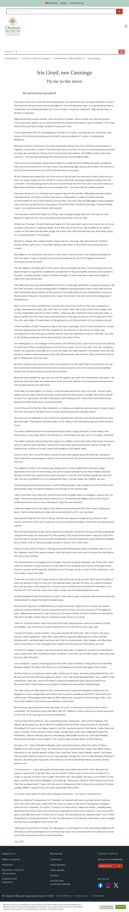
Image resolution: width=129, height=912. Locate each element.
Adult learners (58, 864)
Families (54, 875)
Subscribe (106, 865)
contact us (76, 3)
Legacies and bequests (9, 880)
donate (53, 3)
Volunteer (7, 864)
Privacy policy (81, 896)
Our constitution (63, 896)
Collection (11, 58)
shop (63, 3)
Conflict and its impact (36, 58)
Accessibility (98, 896)
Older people (57, 869)
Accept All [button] (120, 907)
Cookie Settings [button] (107, 907)
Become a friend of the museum (13, 871)
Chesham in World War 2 (69, 58)
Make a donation (11, 859)
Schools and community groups (60, 882)
